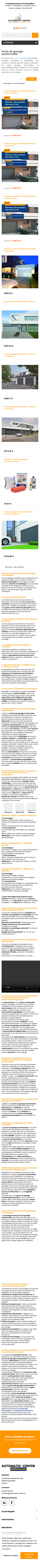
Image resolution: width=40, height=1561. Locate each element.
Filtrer (31, 79)
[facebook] (11, 1502)
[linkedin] (4, 1502)
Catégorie (8, 42)
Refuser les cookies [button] (11, 1555)
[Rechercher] (20, 35)
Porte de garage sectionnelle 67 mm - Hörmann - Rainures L (18, 513)
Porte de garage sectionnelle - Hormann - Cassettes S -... (20, 355)
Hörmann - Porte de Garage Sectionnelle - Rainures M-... (20, 250)
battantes (29, 1410)
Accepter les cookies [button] (29, 1555)
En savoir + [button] (6, 1549)
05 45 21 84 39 (27, 8)
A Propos (8, 6)
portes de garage (20, 58)
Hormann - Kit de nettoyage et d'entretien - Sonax (16, 460)
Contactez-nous (29, 6)
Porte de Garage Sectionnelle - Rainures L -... (19, 302)
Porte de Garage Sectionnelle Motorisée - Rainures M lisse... (20, 92)
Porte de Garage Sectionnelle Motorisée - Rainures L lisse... (20, 197)
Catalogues (17, 6)
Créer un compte (15, 8)
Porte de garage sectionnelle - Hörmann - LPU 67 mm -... (20, 408)
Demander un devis (20, 1451)
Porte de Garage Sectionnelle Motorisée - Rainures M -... (20, 145)
